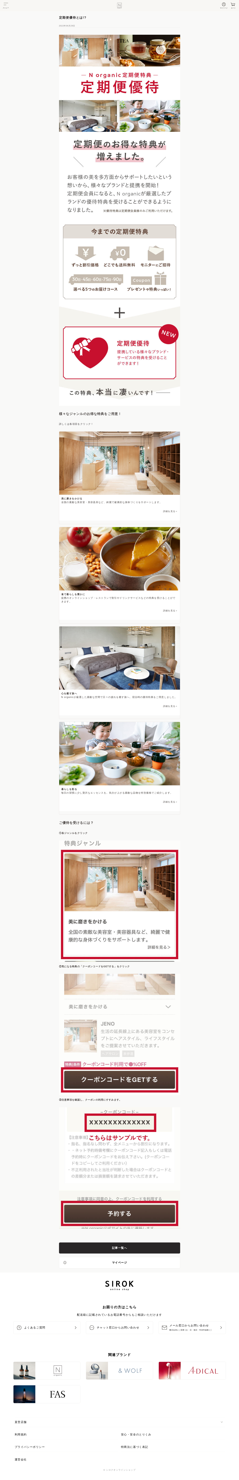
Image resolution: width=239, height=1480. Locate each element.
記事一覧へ (119, 1247)
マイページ (95, 1262)
